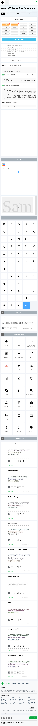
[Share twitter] (6, 718)
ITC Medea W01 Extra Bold (15, 655)
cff (32, 30)
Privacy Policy (22, 703)
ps (23, 30)
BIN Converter (13, 700)
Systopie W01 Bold (13, 629)
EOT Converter (13, 699)
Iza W (13, 53)
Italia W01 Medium (13, 470)
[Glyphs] (18, 14)
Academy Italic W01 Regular (16, 444)
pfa (32, 27)
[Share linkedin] (11, 718)
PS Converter (30, 700)
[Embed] (14, 328)
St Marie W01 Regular (14, 497)
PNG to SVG (3, 697)
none (32, 33)
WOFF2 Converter (31, 699)
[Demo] (12, 14)
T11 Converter (22, 702)
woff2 (14, 27)
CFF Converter (3, 702)
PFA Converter (4, 700)
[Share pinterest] (9, 718)
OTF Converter (31, 697)
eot (32, 24)
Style (19, 684)
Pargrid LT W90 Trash (14, 576)
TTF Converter (22, 697)
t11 (14, 33)
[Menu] (16, 2)
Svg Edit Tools (13, 697)
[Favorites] (7, 14)
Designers (14, 684)
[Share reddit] (4, 718)
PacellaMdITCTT (12, 523)
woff (6, 27)
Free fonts (3, 2)
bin (6, 30)
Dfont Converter (31, 702)
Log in (26, 2)
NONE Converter (4, 703)
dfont (23, 33)
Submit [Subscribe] (33, 717)
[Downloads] (8, 328)
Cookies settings (31, 703)
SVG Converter (4, 699)
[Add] (3, 14)
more (26, 305)
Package (27, 684)
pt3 (14, 30)
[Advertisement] (19, 133)
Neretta (13, 55)
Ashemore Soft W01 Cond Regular (17, 549)
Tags (23, 684)
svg (23, 24)
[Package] (23, 14)
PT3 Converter (22, 700)
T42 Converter (13, 702)
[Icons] (29, 14)
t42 (6, 33)
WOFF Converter (22, 699)
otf (23, 27)
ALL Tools (12, 703)
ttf (6, 24)
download (19, 39)
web (15, 24)
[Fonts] (34, 14)
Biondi (10, 602)
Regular (13, 47)
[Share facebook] (1, 718)
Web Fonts (8, 684)
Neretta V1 (4, 318)
